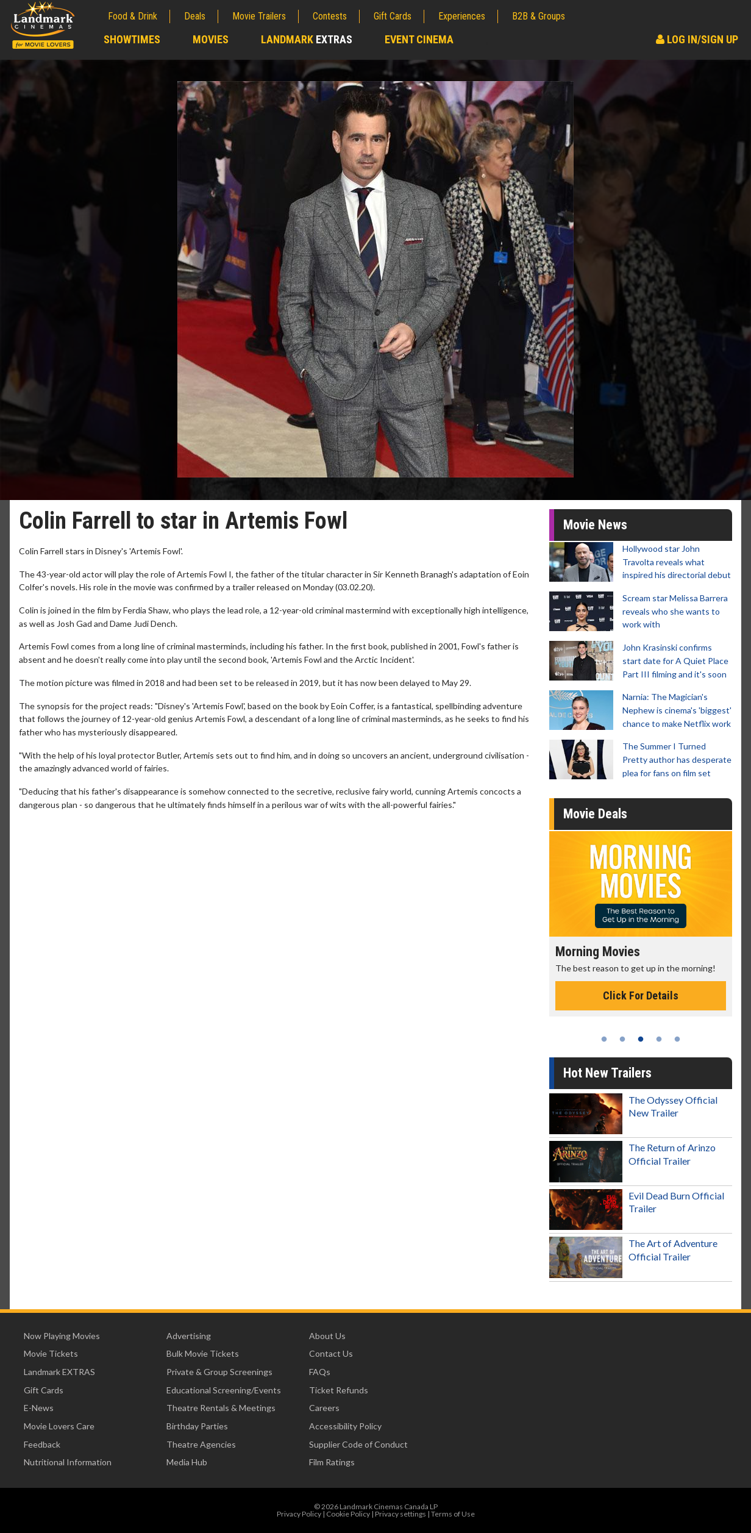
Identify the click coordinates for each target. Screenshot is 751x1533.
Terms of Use (453, 1513)
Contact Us (331, 1353)
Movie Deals (595, 813)
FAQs (319, 1372)
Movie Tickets (51, 1353)
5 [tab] (677, 1039)
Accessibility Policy (345, 1426)
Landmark (306, 39)
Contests (330, 16)
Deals (194, 16)
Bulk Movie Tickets (202, 1353)
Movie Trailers (259, 16)
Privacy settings (400, 1513)
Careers (324, 1408)
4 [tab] (659, 1039)
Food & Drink (132, 16)
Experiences (461, 16)
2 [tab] (622, 1039)
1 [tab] (604, 1039)
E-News (39, 1408)
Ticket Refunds (338, 1390)
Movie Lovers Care (59, 1426)
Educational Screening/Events (223, 1390)
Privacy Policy (299, 1513)
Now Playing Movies (62, 1336)
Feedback (42, 1444)
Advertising (188, 1336)
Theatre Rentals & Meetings (221, 1408)
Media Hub (186, 1462)
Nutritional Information (68, 1462)
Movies (211, 39)
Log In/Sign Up (697, 39)
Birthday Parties (197, 1426)
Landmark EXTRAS (59, 1372)
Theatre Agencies (201, 1444)
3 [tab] (641, 1039)
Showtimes (132, 39)
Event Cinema (419, 39)
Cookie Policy (348, 1513)
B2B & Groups (538, 16)
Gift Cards (392, 16)
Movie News (595, 524)
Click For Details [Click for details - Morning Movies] (640, 995)
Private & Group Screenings (219, 1372)
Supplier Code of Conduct (358, 1444)
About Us (327, 1336)
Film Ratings (332, 1462)
